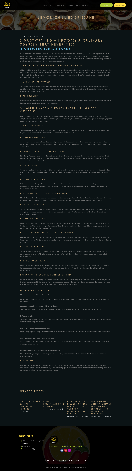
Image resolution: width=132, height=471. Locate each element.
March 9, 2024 (96, 417)
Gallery (70, 5)
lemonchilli (23, 37)
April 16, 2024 (35, 37)
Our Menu (61, 5)
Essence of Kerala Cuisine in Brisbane (53, 404)
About (52, 5)
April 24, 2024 (24, 412)
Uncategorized (47, 37)
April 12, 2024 (48, 409)
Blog (78, 5)
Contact (85, 5)
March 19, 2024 (72, 417)
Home (45, 5)
